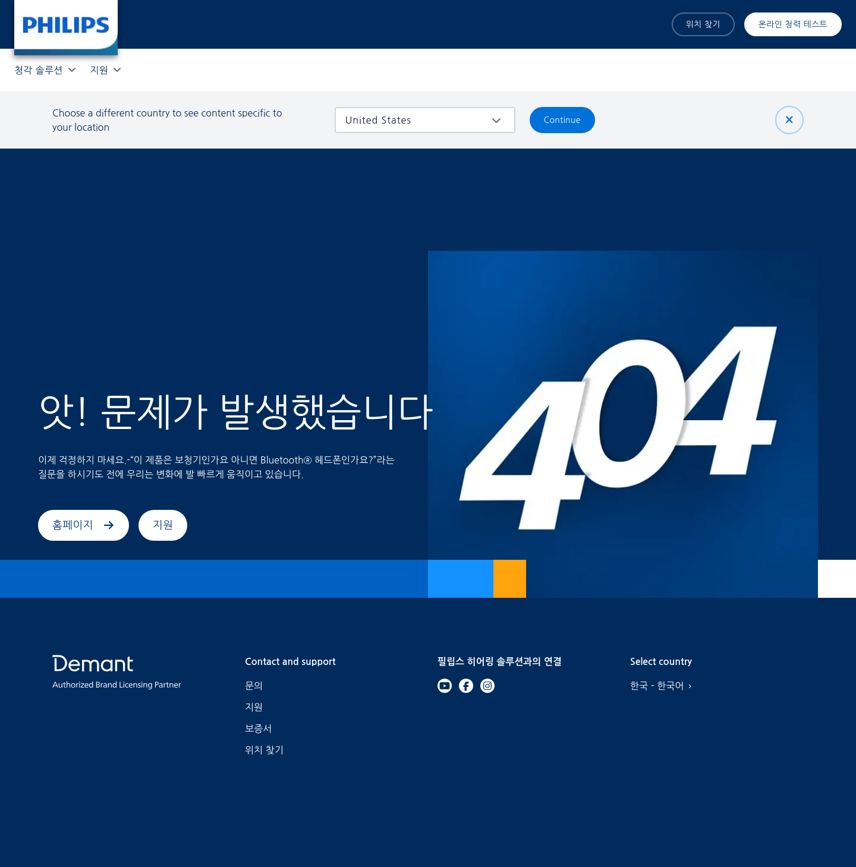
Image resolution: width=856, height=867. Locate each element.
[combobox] (416, 120)
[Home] (66, 27)
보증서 (258, 728)
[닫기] (789, 120)
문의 (254, 686)
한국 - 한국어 (663, 686)
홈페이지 (83, 525)
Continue (562, 120)
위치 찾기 (703, 24)
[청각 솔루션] (38, 70)
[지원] (99, 70)
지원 (163, 525)
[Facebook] (466, 686)
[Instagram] (487, 686)
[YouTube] (445, 686)
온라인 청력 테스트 (793, 24)
